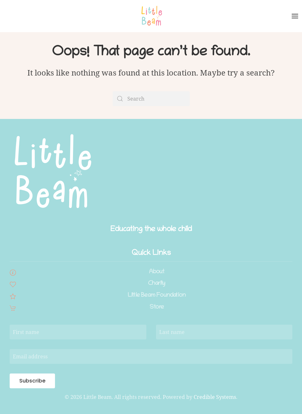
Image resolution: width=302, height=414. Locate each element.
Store (157, 307)
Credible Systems (215, 397)
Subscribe (32, 380)
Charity (156, 283)
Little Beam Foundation (157, 295)
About (157, 272)
